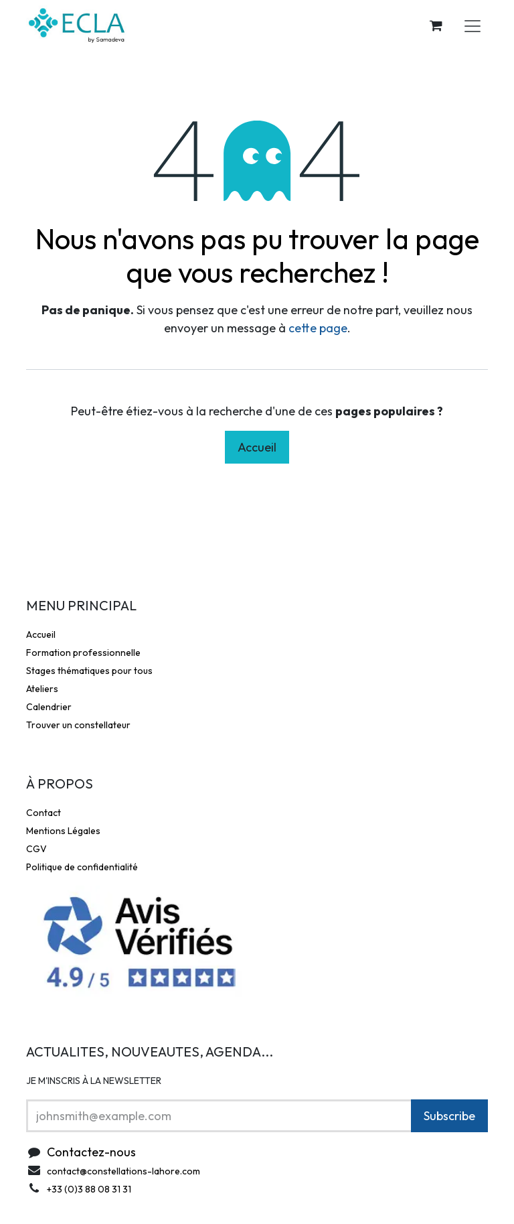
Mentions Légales (63, 831)
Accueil (257, 447)
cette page (317, 328)
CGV (36, 849)
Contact (43, 813)
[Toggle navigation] (472, 25)
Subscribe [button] (449, 1116)
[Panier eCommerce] (436, 25)
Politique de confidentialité (82, 867)
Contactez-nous (91, 1152)
